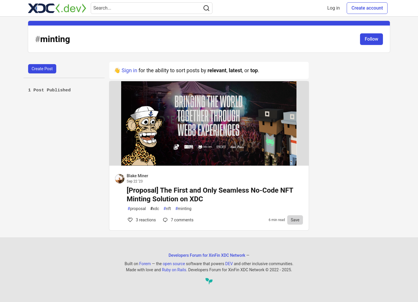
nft (167, 209)
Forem (145, 263)
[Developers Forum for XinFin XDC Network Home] (57, 8)
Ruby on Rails (174, 269)
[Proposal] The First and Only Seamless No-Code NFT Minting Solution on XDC (210, 194)
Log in (333, 8)
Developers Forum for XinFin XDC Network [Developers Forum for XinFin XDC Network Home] (206, 255)
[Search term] (151, 8)
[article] (209, 164)
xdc (154, 209)
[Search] (206, 8)
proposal (137, 209)
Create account (367, 8)
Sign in (129, 70)
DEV (229, 263)
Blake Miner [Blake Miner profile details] (137, 175)
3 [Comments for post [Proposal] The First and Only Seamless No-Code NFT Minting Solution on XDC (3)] (141, 219)
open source (174, 263)
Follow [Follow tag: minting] (371, 39)
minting (183, 209)
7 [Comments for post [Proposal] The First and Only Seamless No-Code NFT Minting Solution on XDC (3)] (178, 219)
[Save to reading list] (295, 220)
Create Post (42, 68)
